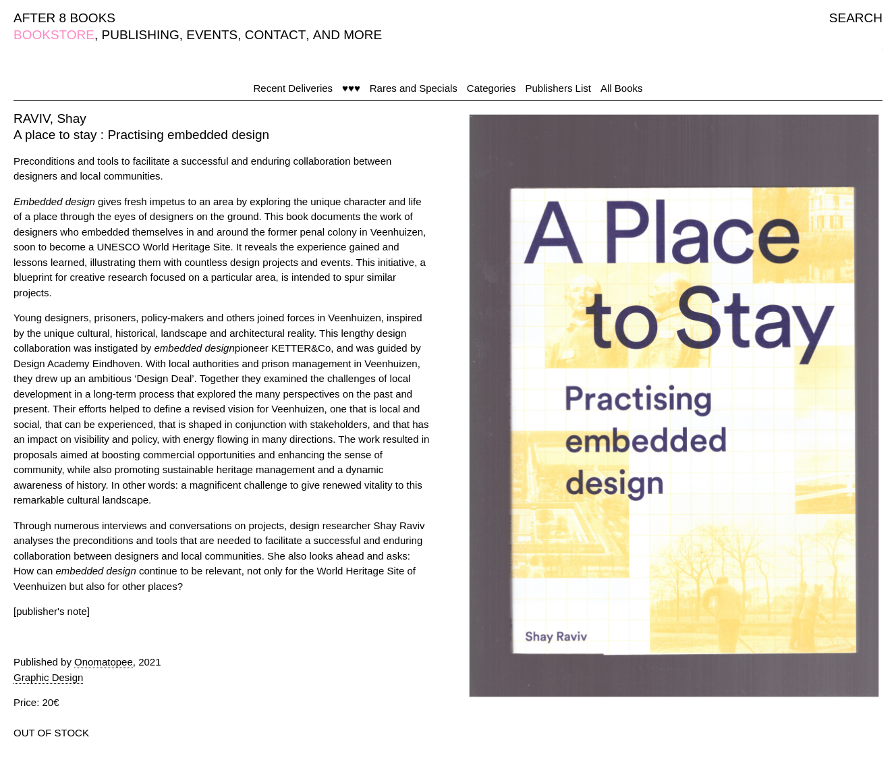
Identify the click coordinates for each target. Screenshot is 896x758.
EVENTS (211, 35)
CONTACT (275, 35)
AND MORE (347, 35)
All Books (621, 88)
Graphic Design (48, 677)
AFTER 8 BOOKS (64, 18)
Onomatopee (103, 662)
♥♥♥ (351, 88)
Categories (491, 88)
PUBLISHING (140, 35)
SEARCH (856, 18)
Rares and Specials (413, 88)
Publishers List (558, 88)
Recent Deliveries (293, 88)
